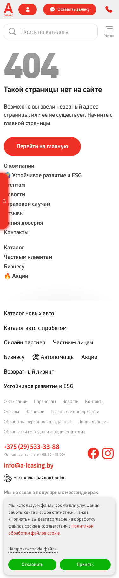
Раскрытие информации (75, 411)
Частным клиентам (28, 257)
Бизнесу (14, 266)
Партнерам (45, 401)
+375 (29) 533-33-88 (32, 446)
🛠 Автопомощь (53, 357)
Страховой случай (27, 204)
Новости (14, 194)
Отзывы (14, 213)
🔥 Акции (16, 276)
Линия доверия (23, 223)
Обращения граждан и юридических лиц (44, 432)
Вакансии (34, 411)
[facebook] (93, 453)
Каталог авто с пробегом (35, 327)
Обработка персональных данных (38, 421)
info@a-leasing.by (29, 465)
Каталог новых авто (29, 313)
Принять (85, 564)
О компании (19, 166)
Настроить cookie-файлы (33, 549)
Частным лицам (73, 342)
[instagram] (108, 453)
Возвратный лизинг (29, 371)
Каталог (14, 247)
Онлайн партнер (24, 342)
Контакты (16, 232)
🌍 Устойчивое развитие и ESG (43, 175)
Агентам (14, 185)
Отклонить (32, 564)
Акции (89, 357)
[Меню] (108, 32)
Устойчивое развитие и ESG (38, 386)
